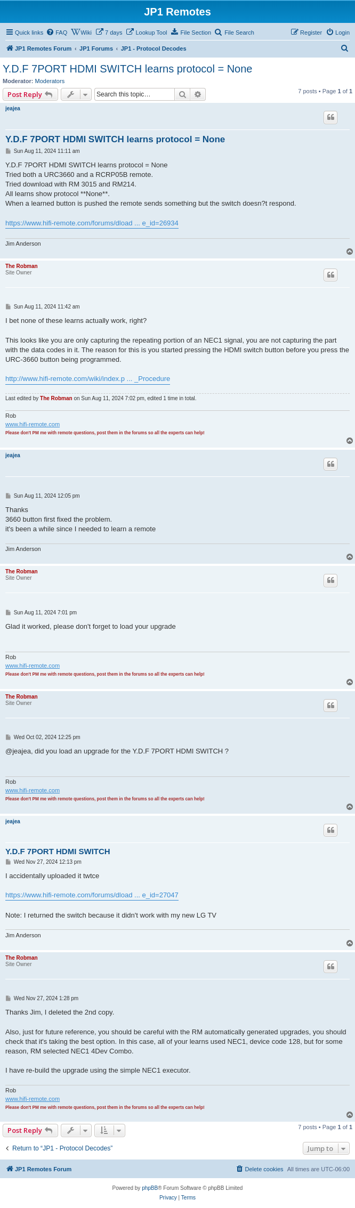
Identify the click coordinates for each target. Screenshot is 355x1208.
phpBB (150, 1188)
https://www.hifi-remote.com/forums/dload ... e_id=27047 (92, 895)
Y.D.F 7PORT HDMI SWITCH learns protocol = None (128, 69)
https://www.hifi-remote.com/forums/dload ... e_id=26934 (92, 223)
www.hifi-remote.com (32, 424)
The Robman (21, 266)
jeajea (12, 108)
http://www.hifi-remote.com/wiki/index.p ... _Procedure (87, 379)
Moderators (50, 81)
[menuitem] (56, 32)
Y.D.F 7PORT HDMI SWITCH (57, 851)
